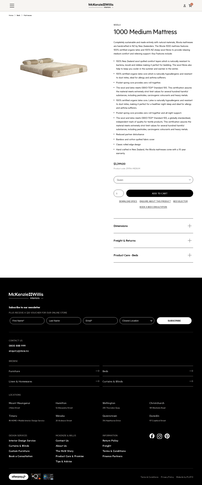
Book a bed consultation (153, 206)
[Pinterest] (167, 436)
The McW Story (65, 451)
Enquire (155, 201)
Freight (107, 445)
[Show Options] (151, 320)
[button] (190, 6)
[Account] (184, 6)
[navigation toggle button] (12, 6)
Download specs (128, 201)
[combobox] (136, 320)
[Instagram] (159, 436)
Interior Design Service (22, 440)
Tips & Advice (64, 461)
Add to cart (160, 193)
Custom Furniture (19, 451)
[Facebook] (151, 435)
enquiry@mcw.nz (19, 350)
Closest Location (128, 315)
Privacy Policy (167, 476)
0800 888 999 (17, 345)
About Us (61, 445)
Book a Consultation (21, 456)
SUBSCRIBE (174, 320)
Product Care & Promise (70, 456)
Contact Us (62, 440)
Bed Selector (180, 201)
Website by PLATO (184, 476)
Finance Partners (112, 456)
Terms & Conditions (114, 451)
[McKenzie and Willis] (101, 6)
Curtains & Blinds (19, 445)
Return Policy (111, 440)
